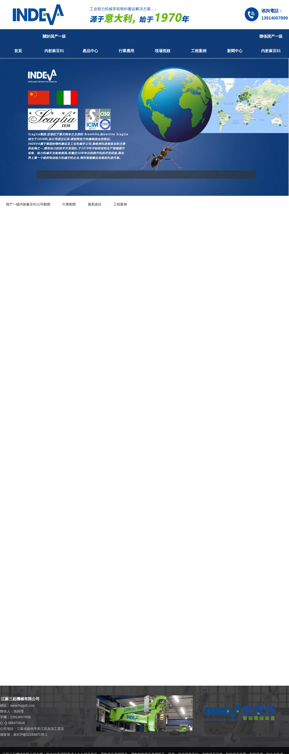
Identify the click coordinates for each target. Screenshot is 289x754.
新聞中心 (235, 51)
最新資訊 (94, 204)
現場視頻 (162, 51)
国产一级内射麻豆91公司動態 (28, 204)
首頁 (18, 51)
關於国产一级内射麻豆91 (54, 43)
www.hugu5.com (22, 705)
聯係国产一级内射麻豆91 (270, 43)
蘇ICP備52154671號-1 (30, 734)
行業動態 (69, 204)
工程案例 (198, 51)
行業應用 (126, 51)
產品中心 (90, 51)
